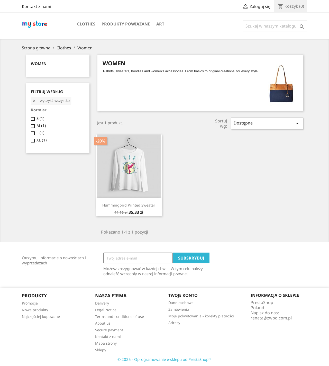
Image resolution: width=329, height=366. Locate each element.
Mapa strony (106, 343)
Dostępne (267, 123)
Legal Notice (105, 309)
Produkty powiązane (126, 24)
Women (39, 63)
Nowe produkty (35, 309)
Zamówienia (178, 309)
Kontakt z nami (36, 6)
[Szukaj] (275, 26)
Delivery (102, 303)
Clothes (86, 24)
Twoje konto (183, 295)
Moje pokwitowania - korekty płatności (201, 316)
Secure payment (109, 329)
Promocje (30, 303)
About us (103, 323)
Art (160, 24)
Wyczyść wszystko (51, 100)
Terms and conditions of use (119, 316)
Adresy (174, 322)
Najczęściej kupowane (41, 316)
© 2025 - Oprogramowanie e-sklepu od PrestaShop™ (164, 359)
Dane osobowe (181, 302)
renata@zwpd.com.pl (271, 318)
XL (41, 139)
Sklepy (100, 349)
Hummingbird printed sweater (128, 205)
